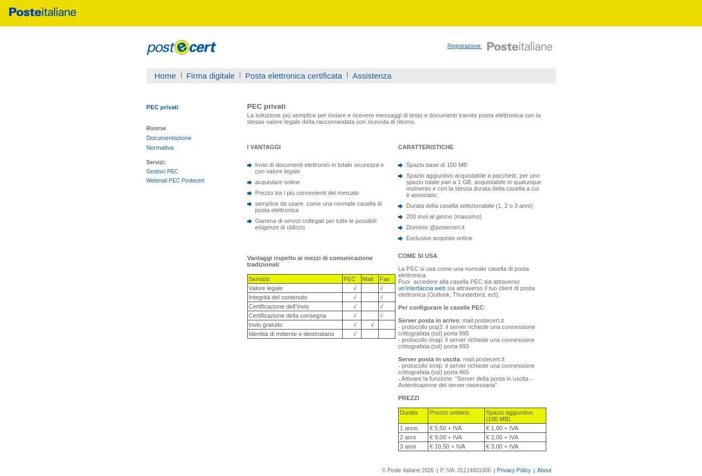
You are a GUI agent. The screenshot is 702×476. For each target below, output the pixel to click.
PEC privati (163, 107)
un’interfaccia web (422, 288)
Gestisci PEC (162, 171)
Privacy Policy (514, 470)
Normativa (160, 147)
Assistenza (372, 75)
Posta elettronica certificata (293, 75)
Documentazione (169, 138)
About (544, 470)
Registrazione (464, 46)
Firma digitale (210, 75)
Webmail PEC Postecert (176, 181)
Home (165, 75)
